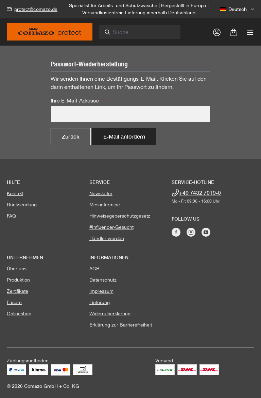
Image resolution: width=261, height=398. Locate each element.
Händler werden (106, 238)
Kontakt (15, 193)
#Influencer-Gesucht (111, 227)
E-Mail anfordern (124, 136)
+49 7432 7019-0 (200, 192)
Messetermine (104, 204)
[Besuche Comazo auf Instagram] (191, 232)
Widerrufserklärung (109, 313)
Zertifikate (17, 291)
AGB (94, 268)
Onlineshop (19, 313)
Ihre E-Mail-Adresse (76, 100)
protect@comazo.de (35, 9)
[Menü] (250, 32)
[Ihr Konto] (217, 32)
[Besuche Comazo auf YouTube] (206, 232)
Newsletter (100, 193)
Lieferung (99, 302)
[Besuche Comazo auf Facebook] (176, 232)
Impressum (101, 291)
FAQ (11, 216)
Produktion (18, 280)
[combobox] (143, 32)
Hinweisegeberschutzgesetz (119, 216)
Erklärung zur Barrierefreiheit (120, 325)
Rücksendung (22, 204)
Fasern (14, 302)
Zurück (71, 136)
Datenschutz (103, 280)
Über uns (17, 268)
